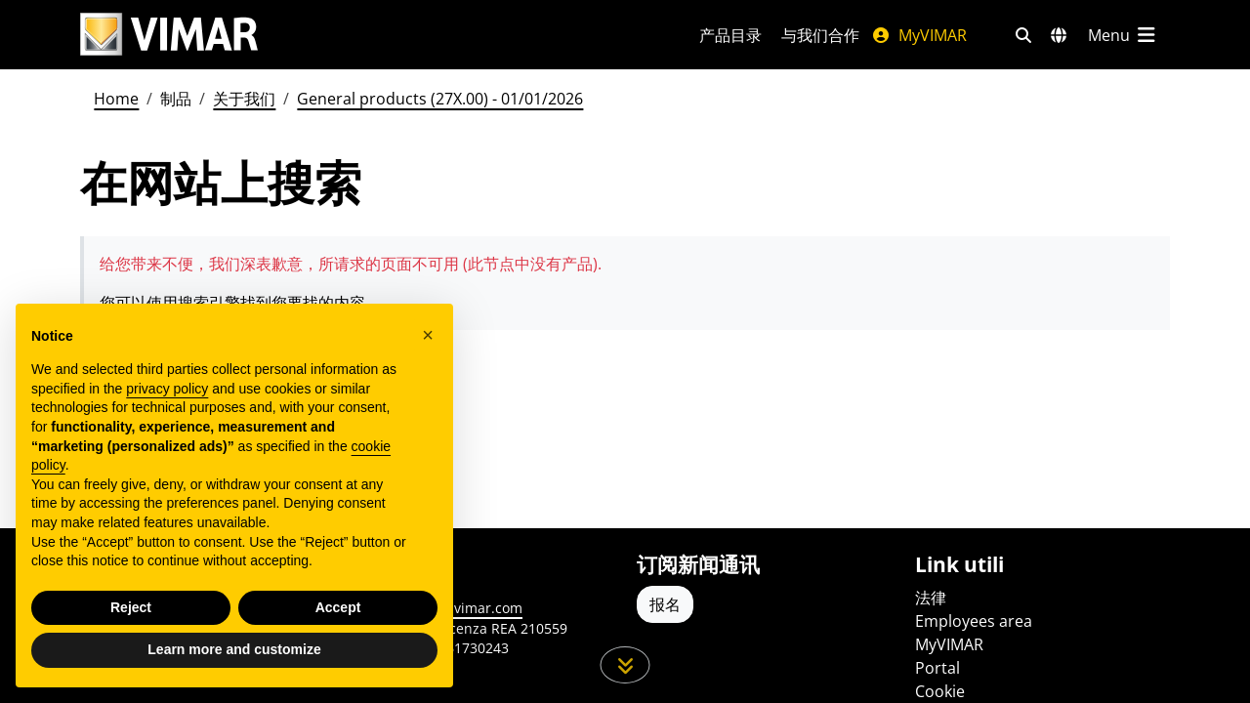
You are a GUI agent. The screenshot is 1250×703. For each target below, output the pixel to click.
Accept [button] (338, 612)
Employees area (973, 621)
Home (116, 98)
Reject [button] (130, 612)
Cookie (940, 691)
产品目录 (730, 35)
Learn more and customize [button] (233, 654)
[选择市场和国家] (1058, 35)
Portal (937, 668)
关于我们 (244, 98)
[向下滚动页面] (625, 664)
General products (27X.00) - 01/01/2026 (440, 98)
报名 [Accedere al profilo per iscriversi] (665, 604)
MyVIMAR (919, 35)
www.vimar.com (470, 608)
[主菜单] (1123, 35)
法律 (930, 597)
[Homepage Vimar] (366, 35)
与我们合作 (820, 35)
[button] (427, 339)
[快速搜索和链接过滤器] (1023, 35)
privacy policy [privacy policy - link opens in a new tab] (167, 393)
